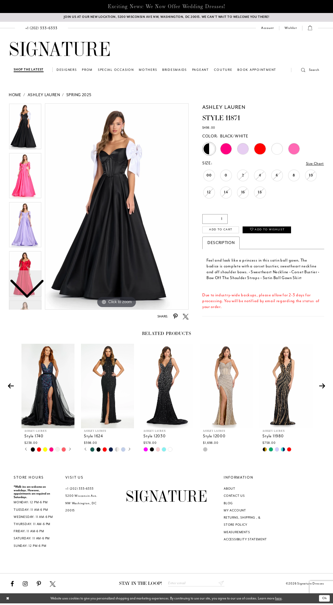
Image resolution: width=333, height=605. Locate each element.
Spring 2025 (78, 95)
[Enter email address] (196, 584)
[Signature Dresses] (60, 50)
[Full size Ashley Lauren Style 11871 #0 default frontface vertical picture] (116, 207)
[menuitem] (41, 28)
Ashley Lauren (44, 95)
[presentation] (48, 387)
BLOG (228, 504)
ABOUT (229, 490)
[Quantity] (215, 219)
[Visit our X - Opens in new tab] (53, 584)
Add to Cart (222, 231)
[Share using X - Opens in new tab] (186, 317)
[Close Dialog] (8, 599)
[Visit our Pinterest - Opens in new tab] (39, 584)
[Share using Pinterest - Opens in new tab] (175, 317)
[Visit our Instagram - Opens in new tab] (25, 584)
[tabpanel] (116, 207)
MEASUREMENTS (237, 533)
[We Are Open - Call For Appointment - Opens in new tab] (166, 17)
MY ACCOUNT (235, 511)
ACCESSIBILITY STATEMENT (245, 540)
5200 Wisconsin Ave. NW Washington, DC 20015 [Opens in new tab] (81, 504)
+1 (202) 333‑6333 (79, 490)
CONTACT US (234, 497)
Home (15, 95)
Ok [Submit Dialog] (324, 600)
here (278, 600)
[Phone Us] (41, 28)
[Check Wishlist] (290, 29)
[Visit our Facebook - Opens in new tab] (12, 584)
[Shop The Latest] (29, 70)
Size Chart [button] (314, 163)
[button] (305, 71)
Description (221, 243)
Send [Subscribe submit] (221, 584)
